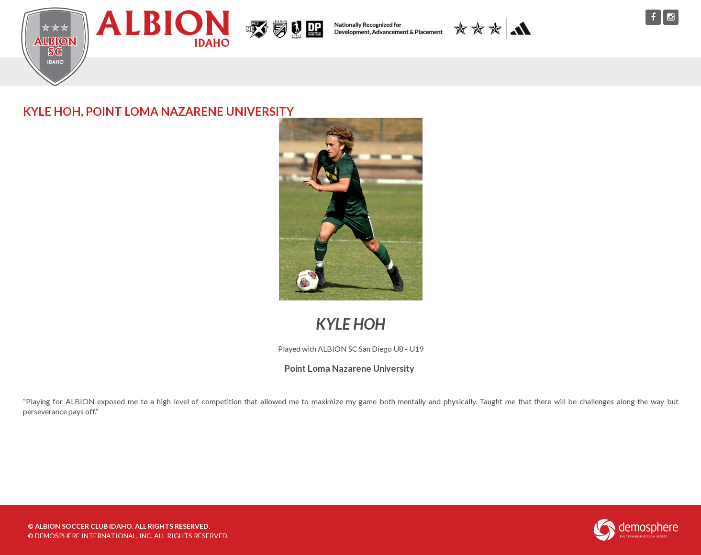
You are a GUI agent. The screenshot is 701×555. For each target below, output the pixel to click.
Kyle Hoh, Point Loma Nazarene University (158, 111)
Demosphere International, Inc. (94, 536)
